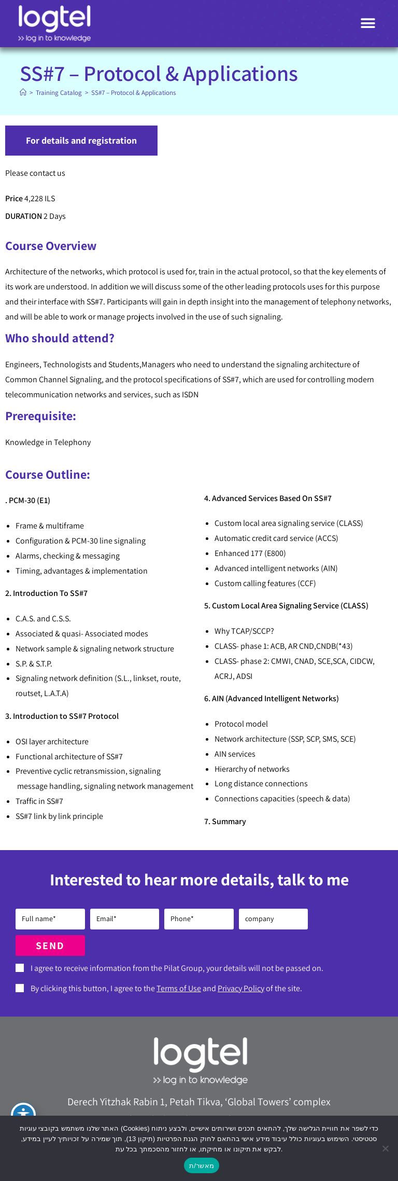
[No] (385, 1148)
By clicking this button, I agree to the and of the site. (166, 988)
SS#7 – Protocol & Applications (133, 92)
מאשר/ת (201, 1166)
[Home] (23, 92)
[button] (368, 23)
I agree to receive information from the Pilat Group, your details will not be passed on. (177, 968)
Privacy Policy (241, 988)
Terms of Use (179, 988)
